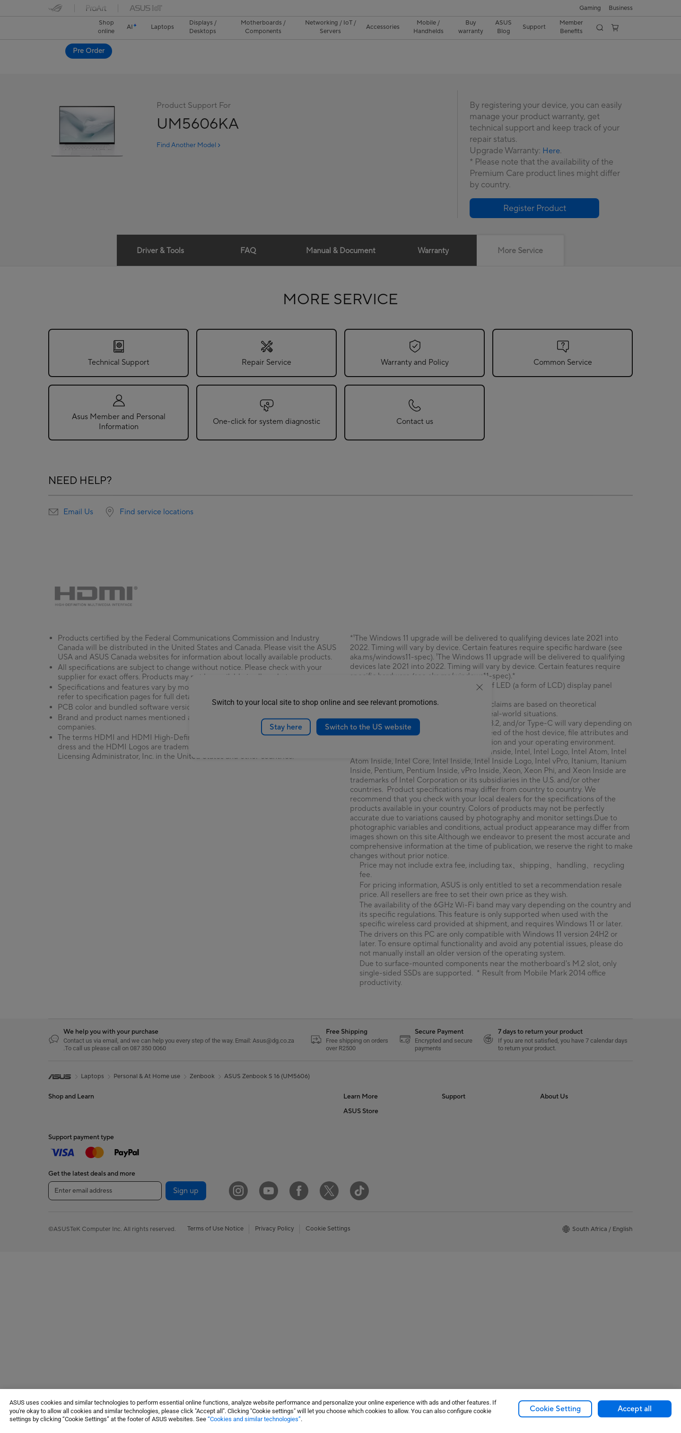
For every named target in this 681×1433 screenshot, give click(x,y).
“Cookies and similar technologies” (254, 1419)
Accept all (635, 1409)
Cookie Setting (555, 1409)
